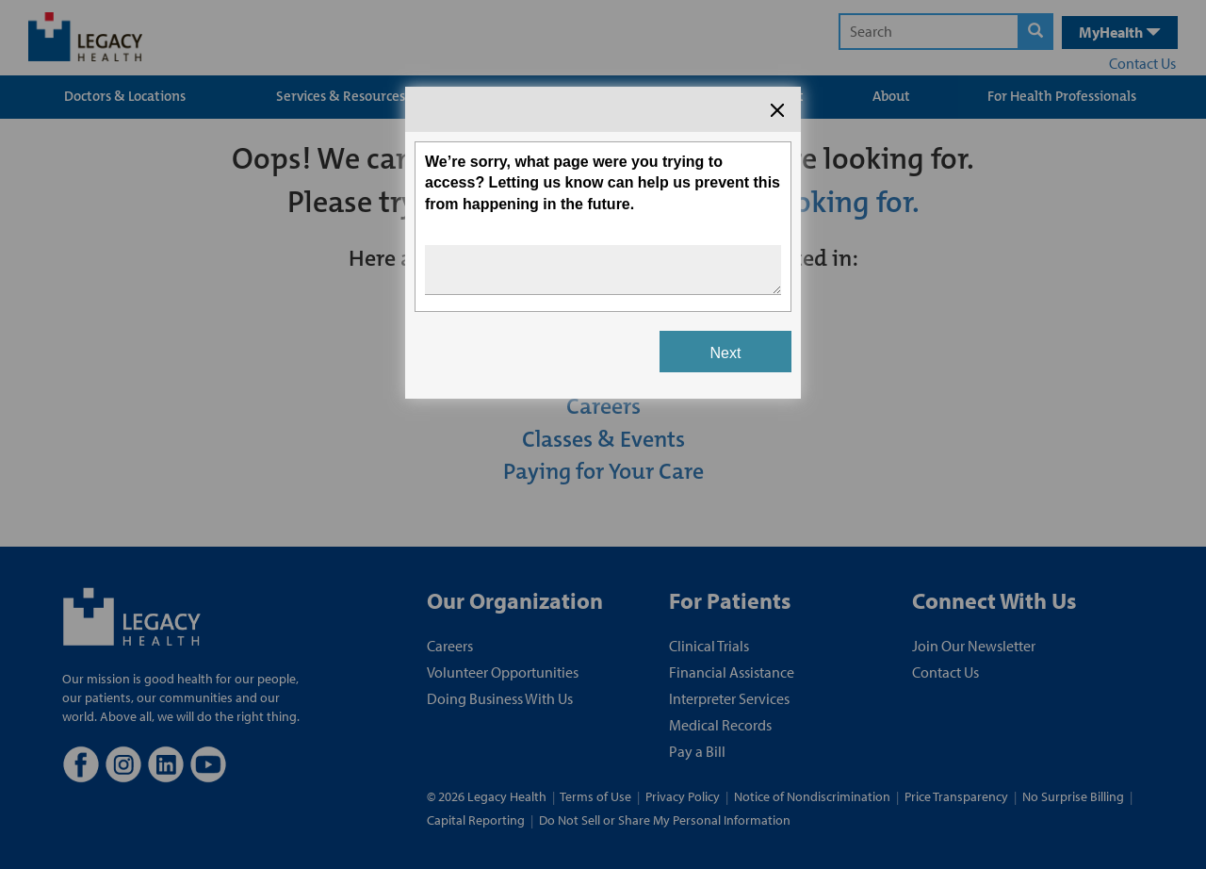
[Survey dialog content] (603, 243)
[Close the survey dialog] (777, 110)
